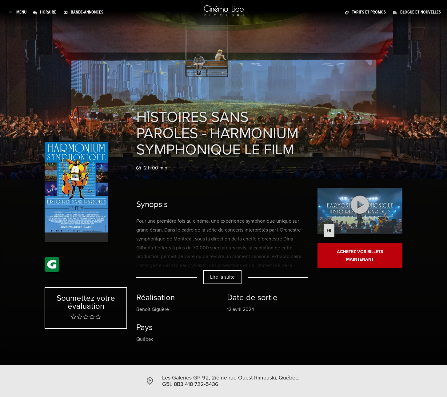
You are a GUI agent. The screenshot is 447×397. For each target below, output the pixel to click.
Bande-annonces (87, 12)
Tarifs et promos (369, 12)
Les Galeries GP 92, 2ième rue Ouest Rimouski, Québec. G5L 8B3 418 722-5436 (230, 381)
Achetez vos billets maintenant (360, 255)
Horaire (48, 12)
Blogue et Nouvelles (420, 12)
